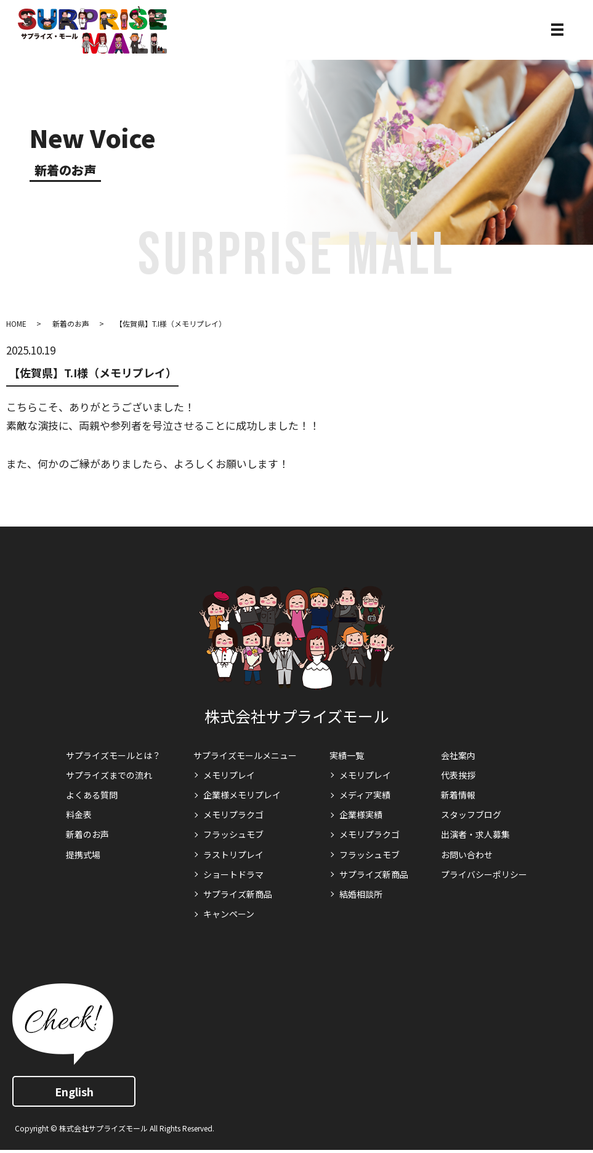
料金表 (79, 814)
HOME (16, 323)
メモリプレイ (229, 775)
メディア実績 (364, 795)
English (74, 1091)
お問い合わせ (467, 854)
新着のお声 (70, 323)
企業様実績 (360, 814)
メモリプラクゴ (233, 814)
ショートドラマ (233, 874)
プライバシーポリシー (484, 874)
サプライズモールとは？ (113, 755)
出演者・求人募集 (475, 834)
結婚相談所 (360, 894)
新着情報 (458, 795)
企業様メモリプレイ (242, 795)
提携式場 (83, 854)
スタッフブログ (471, 814)
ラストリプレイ (233, 854)
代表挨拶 (458, 775)
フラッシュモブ (233, 834)
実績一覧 (346, 755)
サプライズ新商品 (237, 894)
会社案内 (458, 755)
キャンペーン (228, 914)
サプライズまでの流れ (109, 775)
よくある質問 (92, 795)
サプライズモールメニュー (245, 755)
